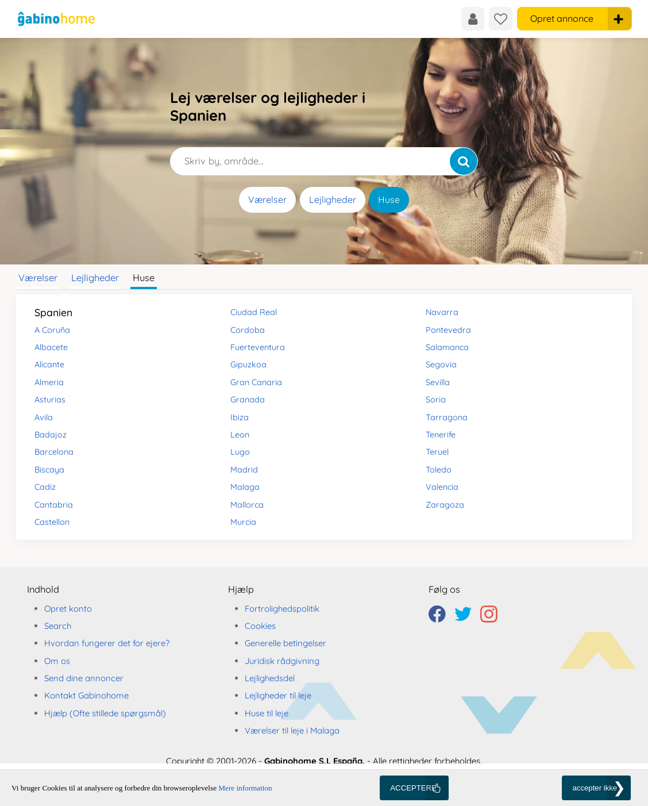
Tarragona (447, 417)
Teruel (437, 452)
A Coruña (52, 330)
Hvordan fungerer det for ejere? (106, 643)
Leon (239, 434)
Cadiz (45, 487)
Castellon (52, 522)
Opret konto (68, 608)
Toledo (439, 470)
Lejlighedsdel (270, 678)
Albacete (51, 347)
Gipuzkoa (248, 364)
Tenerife (441, 434)
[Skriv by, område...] (324, 161)
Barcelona (54, 452)
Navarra (442, 312)
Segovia (441, 364)
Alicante (49, 364)
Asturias (49, 399)
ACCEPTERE (413, 788)
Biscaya (49, 470)
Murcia (243, 522)
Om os (57, 660)
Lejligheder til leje (278, 695)
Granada (247, 399)
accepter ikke (594, 788)
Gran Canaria (256, 382)
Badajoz (50, 434)
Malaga (245, 487)
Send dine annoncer (84, 678)
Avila (43, 417)
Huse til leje (266, 713)
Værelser (267, 199)
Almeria (49, 382)
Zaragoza (445, 505)
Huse (389, 199)
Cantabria (53, 505)
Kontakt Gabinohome (86, 695)
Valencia (442, 487)
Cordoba (247, 330)
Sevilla (438, 382)
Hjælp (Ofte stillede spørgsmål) (105, 713)
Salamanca (447, 347)
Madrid (244, 470)
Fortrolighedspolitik (282, 608)
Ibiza (239, 417)
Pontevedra (448, 330)
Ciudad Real (253, 312)
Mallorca (247, 505)
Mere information (245, 788)
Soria (436, 399)
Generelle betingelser (285, 643)
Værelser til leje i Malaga (292, 730)
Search (57, 625)
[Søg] (463, 161)
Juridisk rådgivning (282, 660)
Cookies (260, 625)
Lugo (240, 452)
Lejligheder (332, 199)
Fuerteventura (257, 347)
